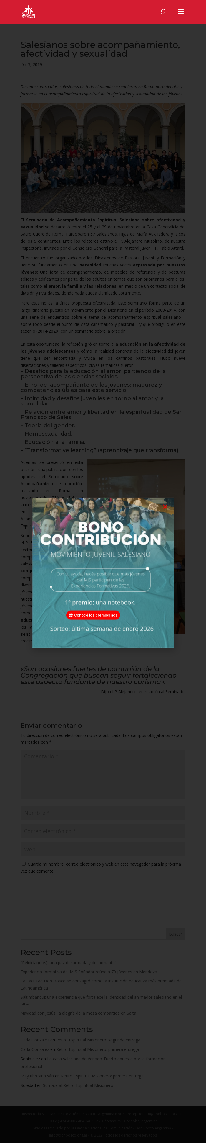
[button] (165, 516)
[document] (103, 571)
